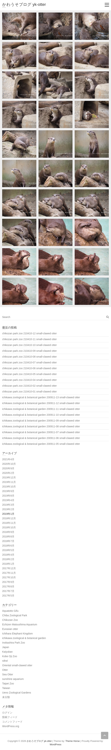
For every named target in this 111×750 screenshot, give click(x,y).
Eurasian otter (10, 629)
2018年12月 (9, 518)
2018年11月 (9, 522)
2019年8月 (8, 495)
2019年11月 (9, 482)
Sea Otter (7, 674)
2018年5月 (8, 550)
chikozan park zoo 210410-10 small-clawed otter (29, 345)
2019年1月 (8, 513)
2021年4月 (8, 459)
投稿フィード (9, 717)
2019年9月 (8, 491)
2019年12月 (9, 477)
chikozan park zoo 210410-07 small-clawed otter (29, 362)
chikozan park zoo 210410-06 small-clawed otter (29, 368)
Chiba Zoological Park (14, 615)
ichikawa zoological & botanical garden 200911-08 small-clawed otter (41, 426)
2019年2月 (8, 509)
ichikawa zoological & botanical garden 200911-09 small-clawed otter (41, 420)
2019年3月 (8, 504)
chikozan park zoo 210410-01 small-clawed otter (29, 391)
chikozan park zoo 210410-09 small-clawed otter (29, 350)
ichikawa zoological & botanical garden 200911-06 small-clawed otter (41, 438)
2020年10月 (9, 463)
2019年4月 (8, 500)
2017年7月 (8, 591)
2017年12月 (9, 568)
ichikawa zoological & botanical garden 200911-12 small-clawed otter (41, 403)
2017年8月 (8, 586)
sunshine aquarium (13, 679)
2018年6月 (8, 545)
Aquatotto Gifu (10, 610)
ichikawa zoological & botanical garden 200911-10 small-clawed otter (41, 414)
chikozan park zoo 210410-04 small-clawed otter (29, 379)
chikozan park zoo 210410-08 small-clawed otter (29, 356)
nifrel (5, 660)
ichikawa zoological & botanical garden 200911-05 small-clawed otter (41, 443)
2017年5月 (8, 595)
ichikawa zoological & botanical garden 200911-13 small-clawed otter (41, 397)
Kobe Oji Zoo (9, 656)
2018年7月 (8, 541)
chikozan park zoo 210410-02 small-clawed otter (29, 385)
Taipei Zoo (8, 683)
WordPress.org (10, 726)
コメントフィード (12, 721)
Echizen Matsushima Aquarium (19, 624)
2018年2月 (8, 559)
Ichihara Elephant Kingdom (17, 633)
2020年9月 (8, 468)
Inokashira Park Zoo (13, 642)
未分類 (6, 697)
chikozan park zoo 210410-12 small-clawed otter (29, 333)
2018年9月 (8, 532)
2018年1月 (8, 563)
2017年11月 (9, 572)
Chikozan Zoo (10, 619)
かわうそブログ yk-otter (24, 4)
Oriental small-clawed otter (17, 665)
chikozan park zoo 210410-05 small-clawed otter (29, 374)
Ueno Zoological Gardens (16, 692)
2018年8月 (8, 536)
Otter (5, 669)
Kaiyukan (7, 651)
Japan (5, 647)
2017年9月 (8, 581)
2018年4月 (8, 554)
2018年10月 (9, 527)
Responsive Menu (107, 5)
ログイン (7, 712)
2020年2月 (8, 472)
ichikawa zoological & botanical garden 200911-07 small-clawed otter (41, 432)
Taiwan (6, 688)
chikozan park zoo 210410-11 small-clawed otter (29, 339)
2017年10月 (9, 577)
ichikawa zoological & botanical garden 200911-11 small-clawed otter (41, 409)
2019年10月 (9, 486)
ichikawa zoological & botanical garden (24, 638)
